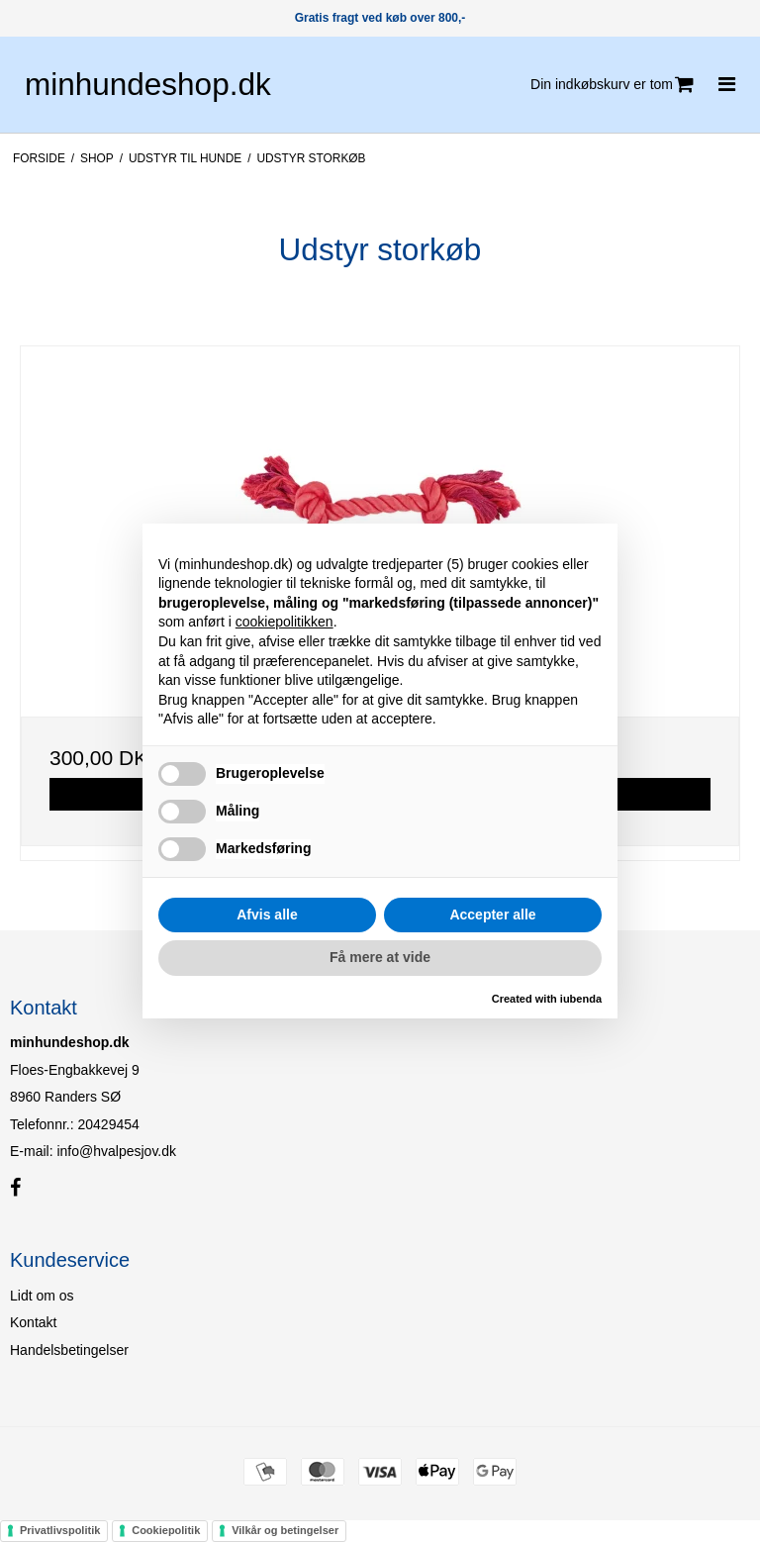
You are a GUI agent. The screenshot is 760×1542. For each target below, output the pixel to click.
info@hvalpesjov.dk (116, 1151)
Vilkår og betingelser (285, 1530)
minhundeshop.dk (148, 84)
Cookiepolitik (166, 1530)
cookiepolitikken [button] (284, 621)
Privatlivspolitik (60, 1530)
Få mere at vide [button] (380, 957)
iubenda (581, 999)
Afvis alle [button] (267, 914)
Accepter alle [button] (492, 914)
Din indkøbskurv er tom (612, 84)
